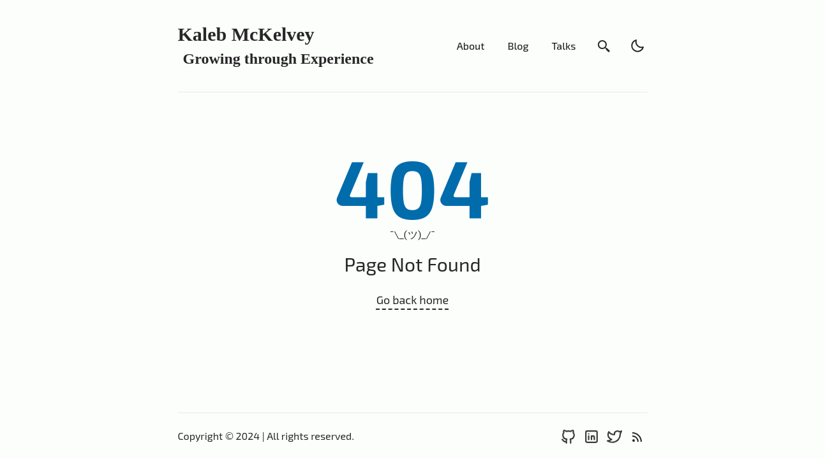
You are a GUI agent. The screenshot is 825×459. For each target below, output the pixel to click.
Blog (517, 46)
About (471, 46)
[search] (604, 46)
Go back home (412, 300)
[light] (637, 46)
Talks (563, 46)
